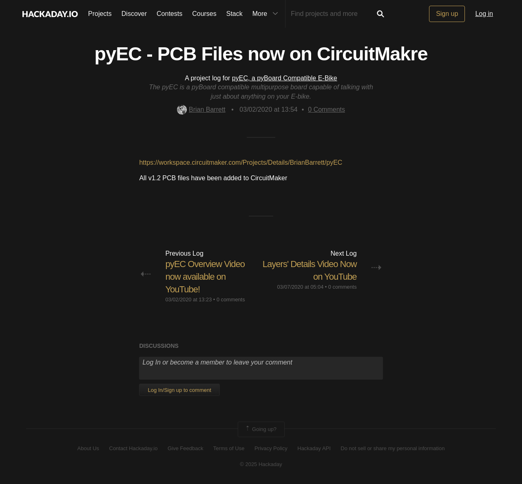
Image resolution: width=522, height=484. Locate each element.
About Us (88, 448)
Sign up (447, 13)
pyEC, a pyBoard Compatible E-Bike (284, 78)
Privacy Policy (271, 448)
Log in (484, 13)
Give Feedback (185, 448)
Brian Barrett (201, 109)
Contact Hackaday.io (133, 448)
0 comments (231, 299)
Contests (169, 13)
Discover (134, 13)
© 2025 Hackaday (261, 464)
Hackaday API (314, 448)
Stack (234, 13)
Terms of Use (229, 448)
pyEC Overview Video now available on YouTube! (205, 276)
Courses (204, 13)
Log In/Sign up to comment (179, 390)
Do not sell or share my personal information (393, 448)
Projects (100, 13)
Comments (326, 109)
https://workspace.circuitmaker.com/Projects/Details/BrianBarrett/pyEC (240, 162)
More (267, 14)
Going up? (260, 429)
